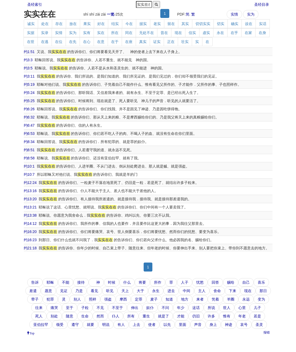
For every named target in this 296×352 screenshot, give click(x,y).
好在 (101, 24)
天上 (125, 291)
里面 (182, 324)
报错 (266, 332)
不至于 (117, 308)
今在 (129, 24)
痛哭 (54, 308)
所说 (211, 308)
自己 (246, 282)
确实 (234, 24)
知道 (169, 299)
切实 (220, 24)
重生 (146, 316)
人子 (184, 282)
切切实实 (202, 24)
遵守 (75, 324)
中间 (186, 291)
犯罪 (50, 299)
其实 (185, 24)
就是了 (163, 316)
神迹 (228, 324)
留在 (171, 24)
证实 (157, 42)
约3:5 (28, 68)
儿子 (257, 308)
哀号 (244, 324)
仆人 (115, 316)
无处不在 (146, 33)
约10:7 (29, 174)
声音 (198, 324)
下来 (232, 291)
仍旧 (196, 316)
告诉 (35, 282)
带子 (35, 299)
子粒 (85, 308)
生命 (85, 316)
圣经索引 (34, 4)
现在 (178, 33)
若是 (257, 316)
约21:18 (30, 248)
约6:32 (29, 117)
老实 (157, 24)
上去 (136, 324)
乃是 (79, 291)
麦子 (154, 299)
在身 (262, 33)
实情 (234, 14)
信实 (192, 33)
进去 (171, 291)
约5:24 (29, 93)
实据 (30, 33)
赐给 (230, 282)
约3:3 (28, 60)
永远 (246, 299)
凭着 (215, 299)
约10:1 (29, 166)
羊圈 (230, 299)
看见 (94, 291)
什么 (127, 282)
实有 (86, 33)
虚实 (206, 33)
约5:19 (29, 84)
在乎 (234, 33)
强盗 (108, 299)
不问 (165, 308)
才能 (180, 316)
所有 (131, 316)
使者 (152, 324)
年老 (242, 316)
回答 (215, 282)
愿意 (48, 291)
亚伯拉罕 (40, 324)
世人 (226, 308)
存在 (59, 24)
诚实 (31, 24)
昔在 (164, 33)
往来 (39, 308)
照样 (92, 299)
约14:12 (30, 223)
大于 (140, 291)
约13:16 (30, 191)
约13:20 (30, 199)
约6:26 (29, 109)
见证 (63, 291)
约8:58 (29, 158)
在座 (129, 42)
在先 (72, 42)
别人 (77, 299)
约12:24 (30, 182)
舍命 (217, 291)
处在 (45, 24)
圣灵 (259, 324)
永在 (220, 33)
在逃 (44, 42)
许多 (211, 316)
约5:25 (29, 101)
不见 (100, 308)
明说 (106, 324)
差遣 (33, 291)
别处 (54, 316)
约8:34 (29, 142)
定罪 (138, 299)
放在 (73, 24)
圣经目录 (261, 4)
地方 (184, 299)
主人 (202, 291)
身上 (213, 324)
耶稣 (50, 282)
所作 (157, 282)
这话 (196, 308)
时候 (111, 282)
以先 (167, 324)
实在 (100, 33)
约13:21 (30, 207)
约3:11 (29, 76)
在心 (86, 42)
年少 (180, 308)
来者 (200, 299)
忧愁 (200, 282)
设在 (248, 24)
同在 (129, 33)
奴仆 (150, 308)
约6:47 (29, 125)
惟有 (226, 316)
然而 (100, 316)
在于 (115, 42)
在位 (58, 42)
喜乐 (261, 282)
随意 (69, 316)
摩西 (123, 299)
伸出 (134, 308)
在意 (100, 42)
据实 (143, 24)
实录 (44, 33)
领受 (59, 324)
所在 (115, 33)
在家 (248, 33)
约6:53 (29, 133)
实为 (250, 14)
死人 (39, 316)
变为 (261, 299)
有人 (121, 324)
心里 (242, 308)
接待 (81, 282)
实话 (262, 24)
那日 (263, 291)
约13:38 (30, 215)
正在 (171, 42)
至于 (69, 308)
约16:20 (30, 232)
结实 (115, 24)
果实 (87, 24)
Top (32, 333)
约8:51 (29, 150)
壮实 (185, 42)
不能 (65, 282)
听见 (109, 291)
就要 (90, 324)
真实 (143, 42)
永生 (156, 291)
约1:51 (29, 52)
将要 (142, 282)
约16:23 (30, 240)
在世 (30, 42)
